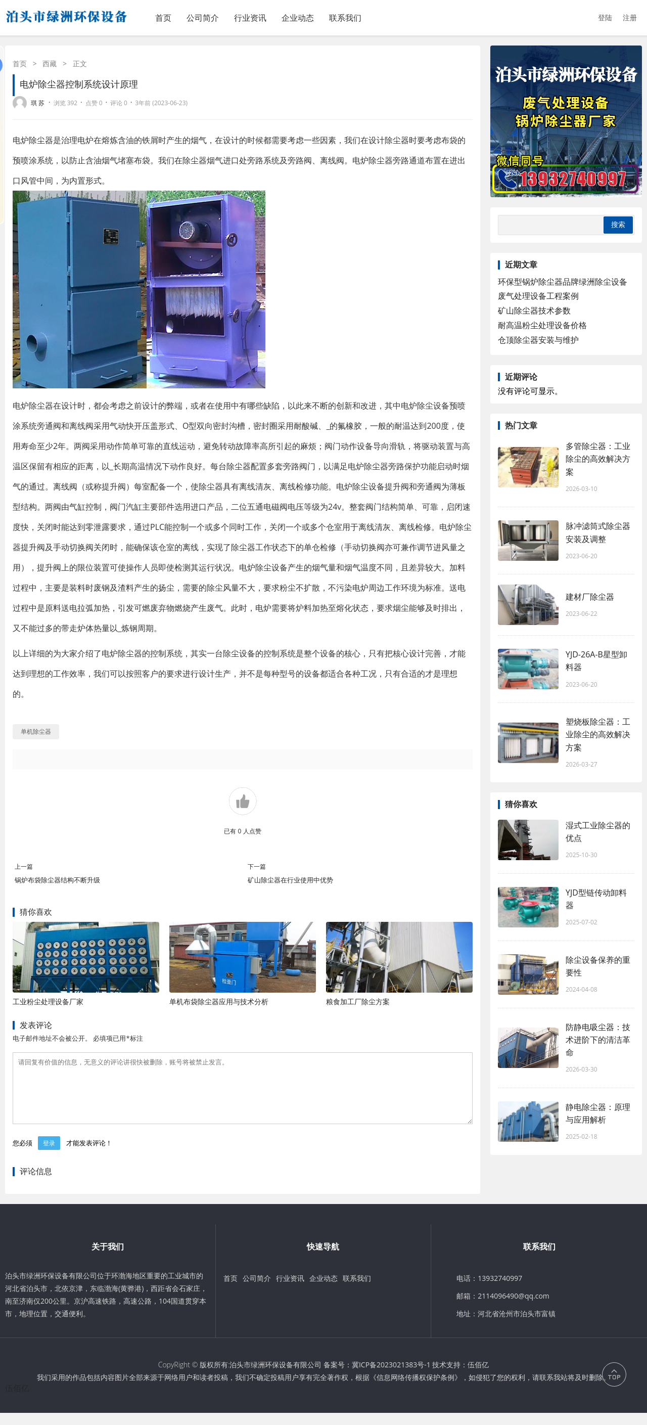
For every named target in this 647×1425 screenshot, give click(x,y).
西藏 (49, 63)
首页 (163, 17)
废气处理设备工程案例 (538, 295)
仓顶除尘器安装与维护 (538, 339)
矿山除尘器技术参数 (534, 310)
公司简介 (203, 17)
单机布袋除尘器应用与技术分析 (218, 1001)
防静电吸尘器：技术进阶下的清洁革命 (598, 1039)
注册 (630, 17)
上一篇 (24, 866)
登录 (49, 1155)
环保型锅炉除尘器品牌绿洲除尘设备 (562, 281)
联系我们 (345, 17)
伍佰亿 (478, 1377)
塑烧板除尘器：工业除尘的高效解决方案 (598, 734)
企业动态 (298, 17)
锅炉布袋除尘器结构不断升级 (57, 879)
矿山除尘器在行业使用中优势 (290, 879)
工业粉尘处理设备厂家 (48, 1001)
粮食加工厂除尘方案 (358, 1001)
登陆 (605, 17)
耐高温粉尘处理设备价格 (542, 325)
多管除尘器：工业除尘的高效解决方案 (598, 458)
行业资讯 (250, 17)
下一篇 (257, 866)
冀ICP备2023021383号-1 (391, 1377)
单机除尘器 (36, 731)
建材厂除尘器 (590, 596)
